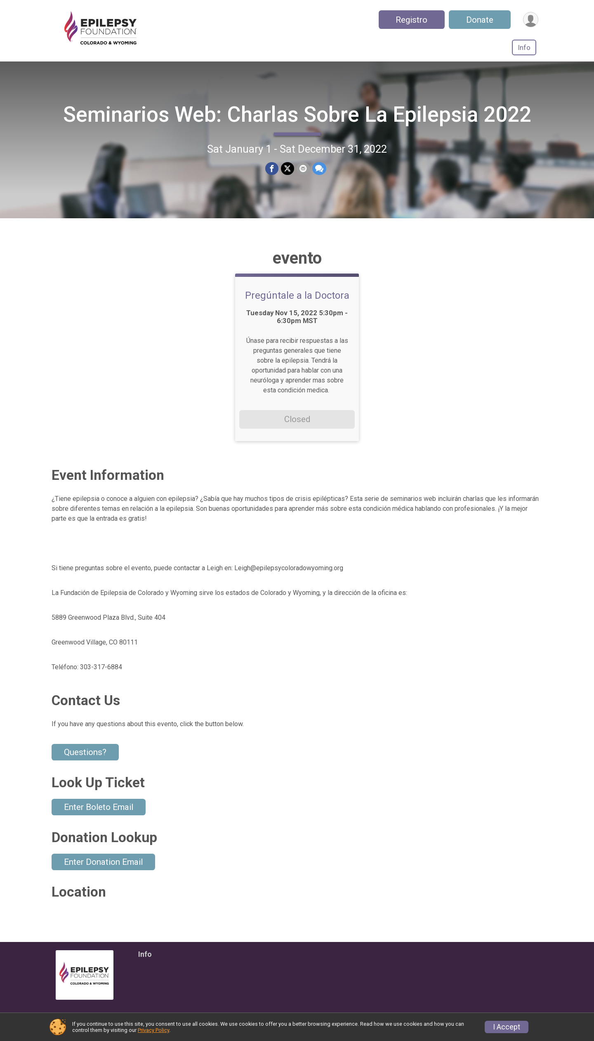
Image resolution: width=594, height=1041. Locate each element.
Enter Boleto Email (98, 807)
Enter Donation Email (103, 862)
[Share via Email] (303, 168)
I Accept (506, 1027)
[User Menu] (530, 19)
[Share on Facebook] (271, 168)
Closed (297, 419)
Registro (411, 20)
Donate (479, 20)
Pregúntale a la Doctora (297, 295)
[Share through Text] (319, 168)
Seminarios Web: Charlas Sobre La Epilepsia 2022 (297, 114)
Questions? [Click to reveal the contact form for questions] (85, 752)
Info (524, 47)
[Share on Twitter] (287, 168)
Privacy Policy (153, 1030)
